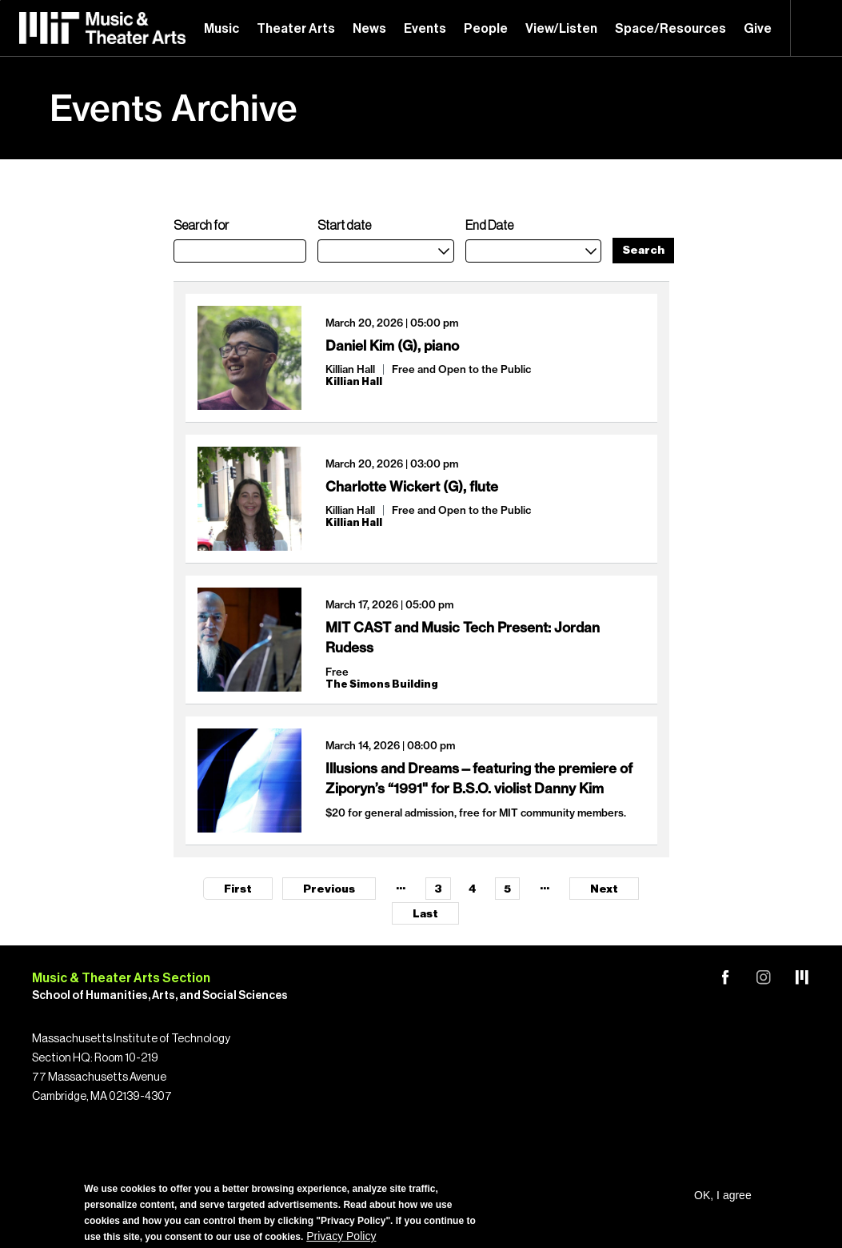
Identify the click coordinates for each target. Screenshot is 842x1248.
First (238, 889)
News (369, 28)
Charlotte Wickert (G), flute (411, 486)
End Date (489, 225)
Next (604, 889)
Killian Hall (350, 369)
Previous (329, 889)
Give (758, 28)
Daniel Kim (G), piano (392, 345)
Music (221, 28)
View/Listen (561, 28)
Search (816, 28)
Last (425, 914)
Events (425, 28)
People (486, 28)
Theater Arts (296, 28)
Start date (344, 225)
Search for (201, 225)
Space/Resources (670, 28)
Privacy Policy (341, 1236)
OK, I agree (723, 1195)
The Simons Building (381, 684)
